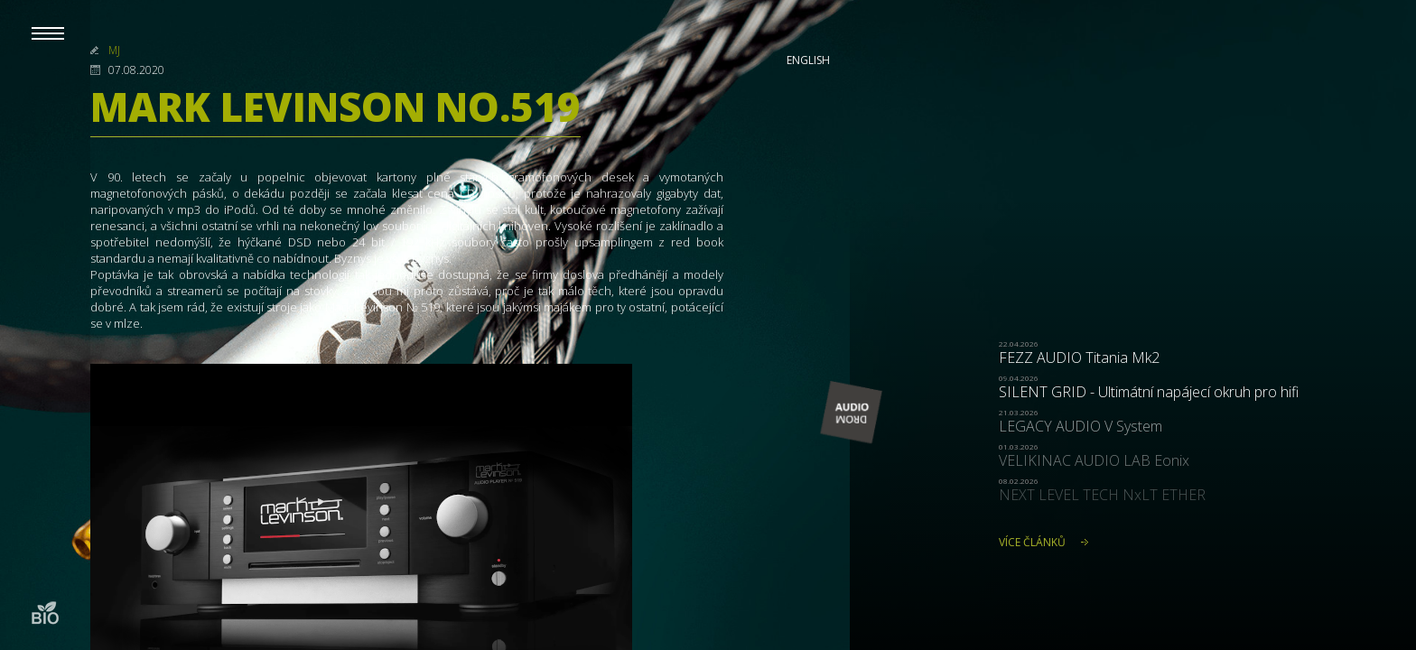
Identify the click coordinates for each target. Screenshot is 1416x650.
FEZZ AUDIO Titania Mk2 (1079, 357)
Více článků (1032, 542)
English (808, 60)
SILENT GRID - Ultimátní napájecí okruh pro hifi (1149, 392)
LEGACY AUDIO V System (1080, 426)
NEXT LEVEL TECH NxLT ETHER (1102, 495)
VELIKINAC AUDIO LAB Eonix (1094, 460)
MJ (114, 50)
